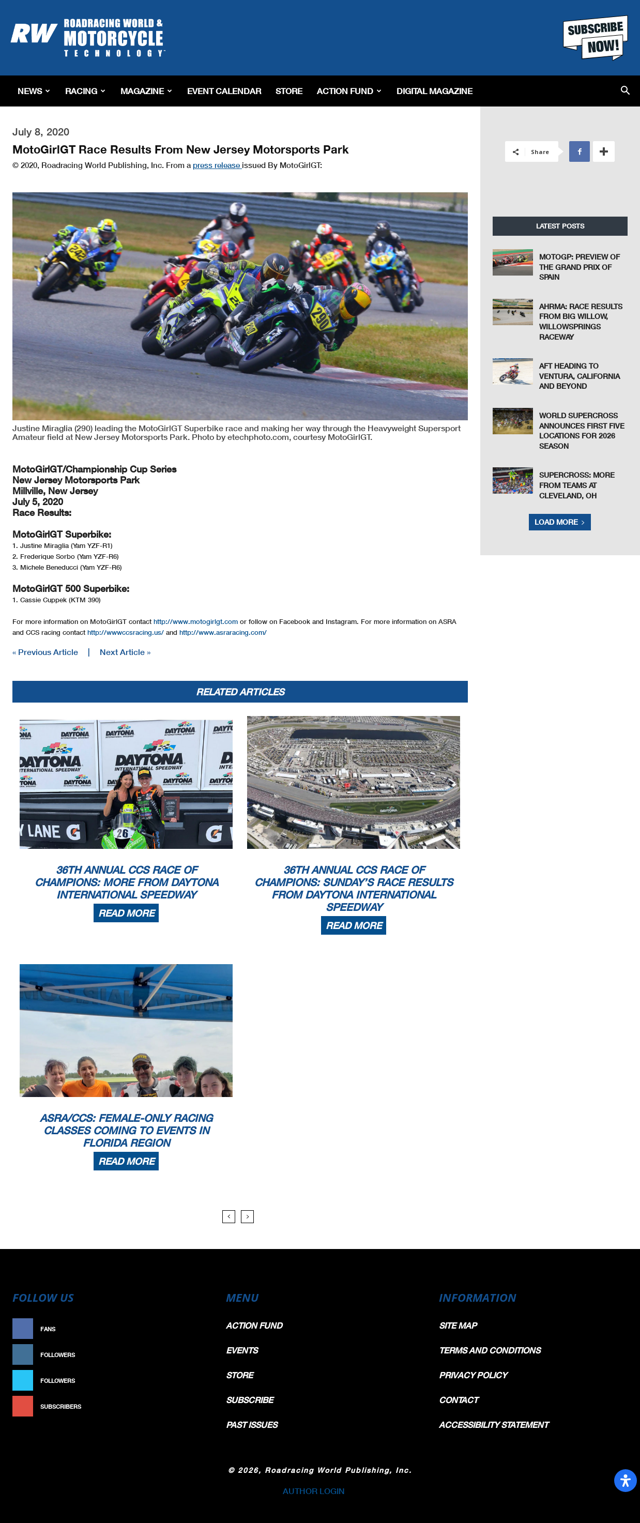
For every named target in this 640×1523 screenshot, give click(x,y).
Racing (85, 91)
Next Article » (125, 652)
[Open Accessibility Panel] (625, 1480)
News (34, 91)
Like (195, 1329)
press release (217, 165)
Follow (189, 1354)
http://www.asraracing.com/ (223, 632)
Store (289, 91)
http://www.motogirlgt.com (196, 621)
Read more (126, 913)
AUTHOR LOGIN (314, 1491)
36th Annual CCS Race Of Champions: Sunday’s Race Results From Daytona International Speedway (353, 888)
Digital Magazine (435, 91)
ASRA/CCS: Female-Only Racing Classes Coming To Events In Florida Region (126, 1130)
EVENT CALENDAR (224, 91)
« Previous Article (45, 652)
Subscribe (184, 1406)
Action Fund (349, 91)
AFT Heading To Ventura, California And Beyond (579, 375)
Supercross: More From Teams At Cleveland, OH (577, 484)
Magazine (146, 91)
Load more (560, 521)
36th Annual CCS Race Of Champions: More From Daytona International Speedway (126, 882)
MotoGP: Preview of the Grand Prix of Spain (579, 266)
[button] (625, 91)
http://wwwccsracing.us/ (125, 632)
